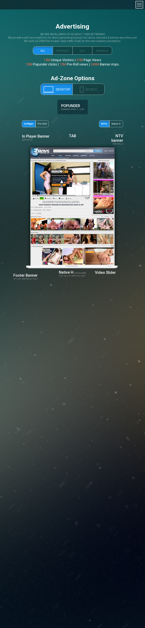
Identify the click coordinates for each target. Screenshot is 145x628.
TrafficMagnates (15, 4)
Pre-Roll (42, 124)
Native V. (116, 124)
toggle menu (139, 4)
